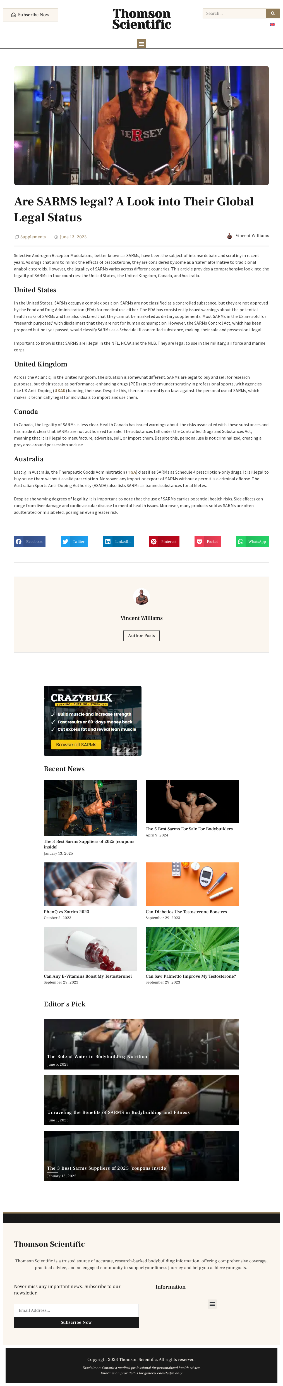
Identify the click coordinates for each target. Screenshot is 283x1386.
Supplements (33, 237)
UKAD (60, 391)
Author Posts (141, 636)
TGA (132, 472)
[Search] (273, 13)
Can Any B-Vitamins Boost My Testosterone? (89, 976)
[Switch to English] (272, 24)
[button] (141, 43)
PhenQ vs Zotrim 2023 (66, 912)
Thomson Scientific (141, 19)
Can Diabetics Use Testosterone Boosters (186, 912)
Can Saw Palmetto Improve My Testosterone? (191, 976)
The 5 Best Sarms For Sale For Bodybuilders (189, 829)
